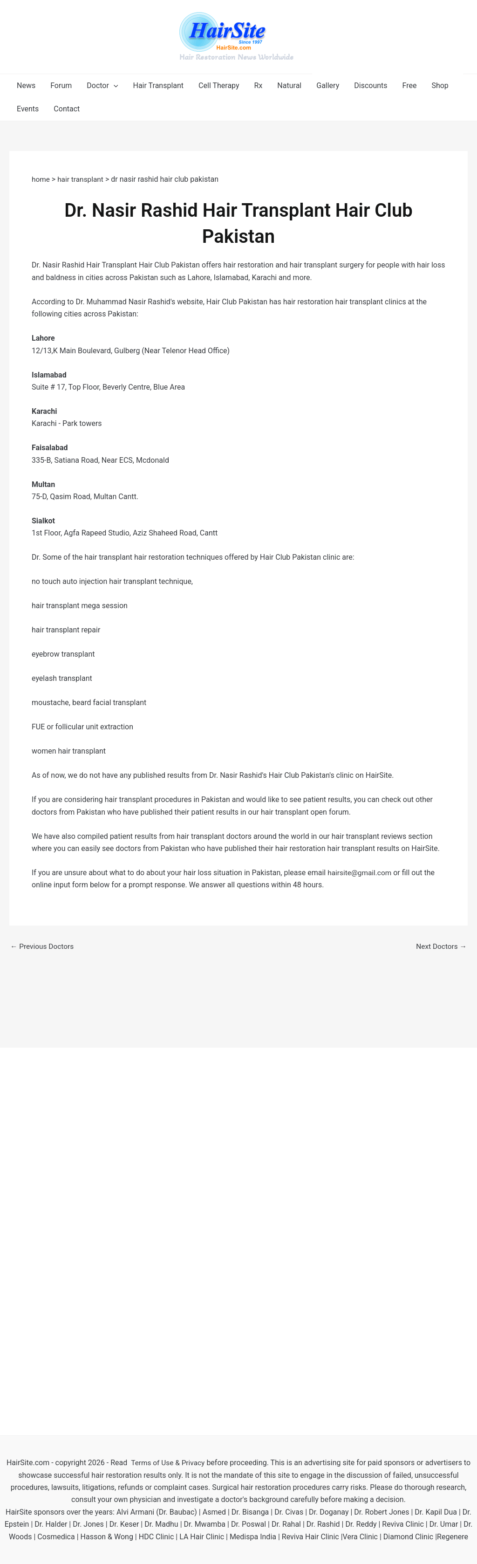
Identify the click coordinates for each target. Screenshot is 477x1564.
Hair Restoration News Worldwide (236, 57)
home (42, 179)
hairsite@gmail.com (360, 872)
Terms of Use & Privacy (167, 1462)
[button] (102, 85)
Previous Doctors (43, 946)
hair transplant (82, 179)
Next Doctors (440, 946)
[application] (113, 85)
